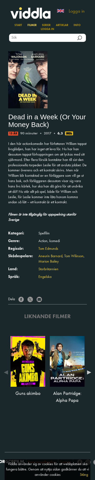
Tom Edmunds (48, 249)
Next (88, 372)
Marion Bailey (48, 261)
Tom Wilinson (74, 256)
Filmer (32, 25)
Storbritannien (48, 269)
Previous (7, 372)
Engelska (44, 277)
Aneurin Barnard (50, 256)
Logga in (77, 11)
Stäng (84, 475)
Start (18, 25)
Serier (46, 25)
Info (77, 25)
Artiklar (62, 25)
